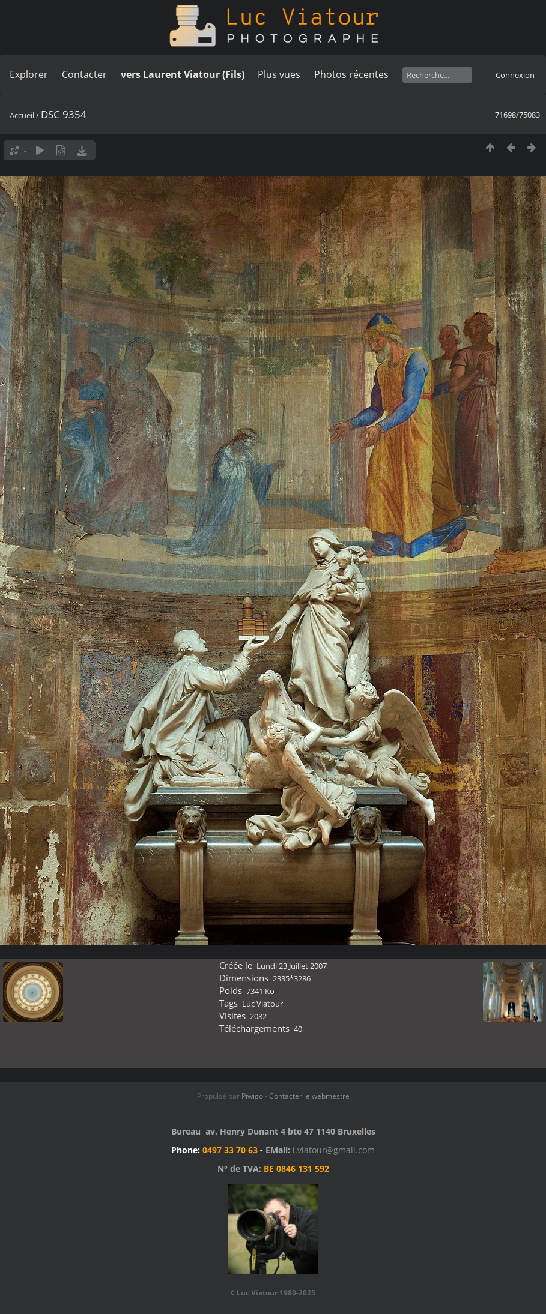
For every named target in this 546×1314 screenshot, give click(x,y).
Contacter (84, 74)
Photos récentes (351, 74)
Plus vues (279, 74)
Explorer (29, 74)
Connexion (515, 75)
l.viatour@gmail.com (334, 1150)
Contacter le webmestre (309, 1096)
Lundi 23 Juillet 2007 (291, 965)
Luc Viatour (262, 1003)
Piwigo (252, 1096)
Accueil (22, 115)
